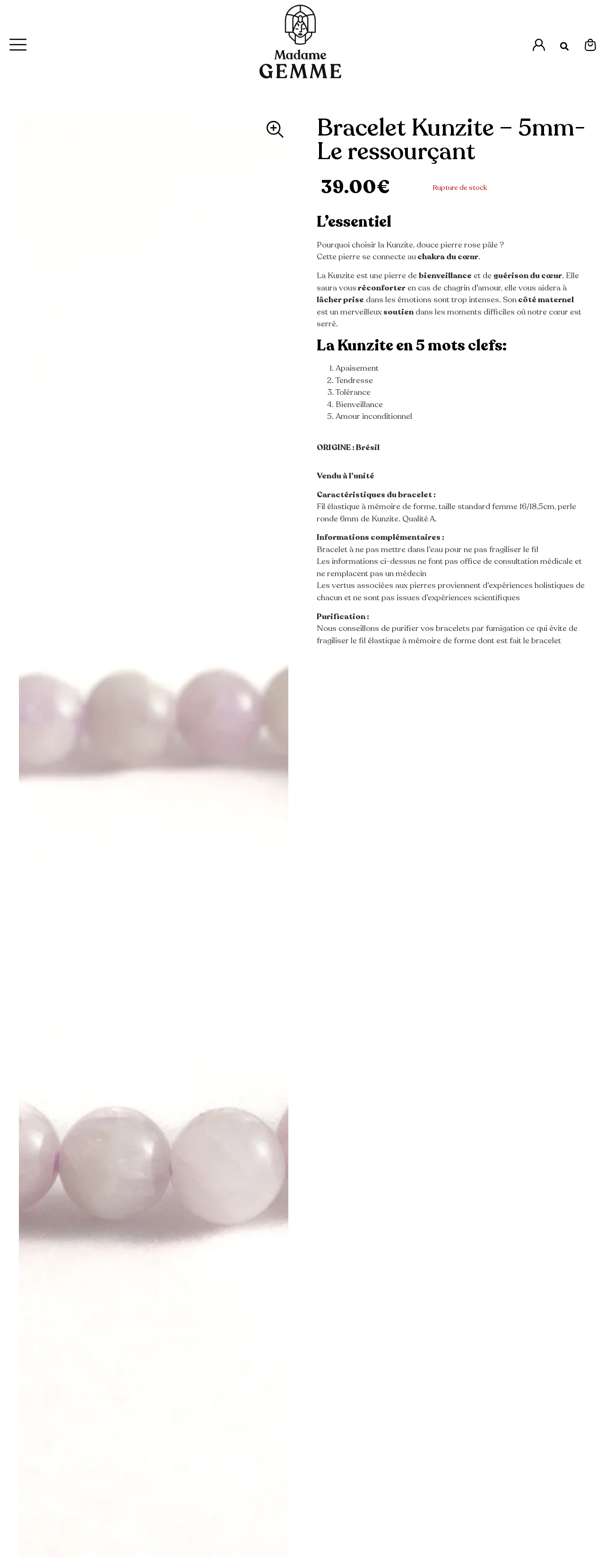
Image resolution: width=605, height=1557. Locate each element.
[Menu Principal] (18, 44)
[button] (564, 46)
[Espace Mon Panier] (590, 45)
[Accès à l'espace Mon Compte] (539, 45)
